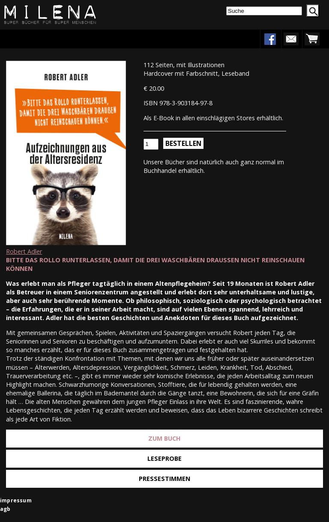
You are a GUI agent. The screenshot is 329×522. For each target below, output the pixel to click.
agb (5, 509)
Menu (33, 39)
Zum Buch (164, 438)
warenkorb (311, 39)
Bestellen (183, 143)
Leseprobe (164, 458)
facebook (269, 39)
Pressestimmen (164, 479)
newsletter (290, 39)
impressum (16, 500)
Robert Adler (24, 251)
